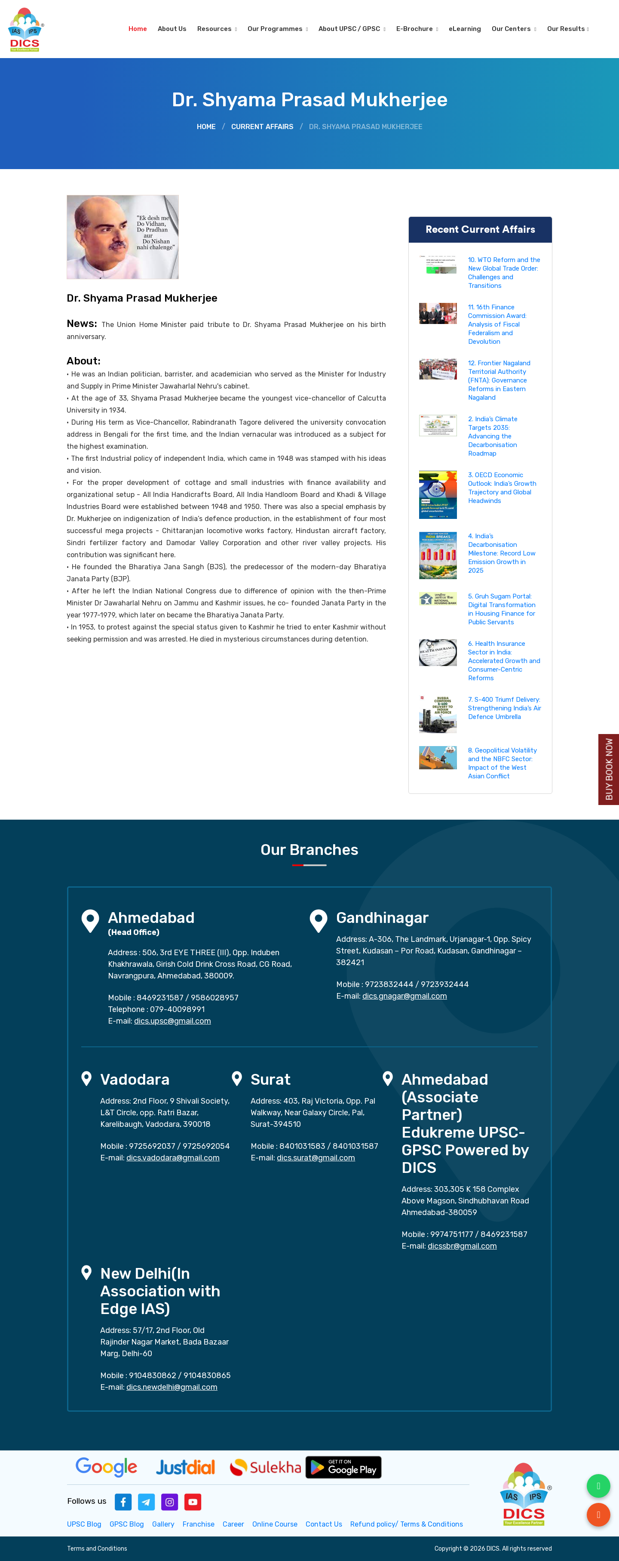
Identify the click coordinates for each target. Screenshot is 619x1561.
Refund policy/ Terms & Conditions (406, 1524)
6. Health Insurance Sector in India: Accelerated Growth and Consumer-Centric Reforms (504, 661)
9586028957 (215, 998)
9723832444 (389, 984)
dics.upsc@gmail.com (172, 1021)
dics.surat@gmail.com (316, 1158)
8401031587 (355, 1146)
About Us (172, 29)
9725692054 (206, 1146)
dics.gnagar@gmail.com (404, 996)
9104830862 (152, 1375)
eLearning (465, 29)
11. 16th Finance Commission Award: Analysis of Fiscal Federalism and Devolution (497, 324)
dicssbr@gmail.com (462, 1246)
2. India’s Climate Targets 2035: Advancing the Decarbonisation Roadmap (493, 436)
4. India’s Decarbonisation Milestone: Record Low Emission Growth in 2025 (502, 553)
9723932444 (445, 984)
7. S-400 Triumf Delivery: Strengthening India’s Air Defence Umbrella (504, 708)
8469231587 (160, 998)
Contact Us (324, 1524)
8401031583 (302, 1146)
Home (138, 29)
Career (233, 1524)
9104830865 (207, 1375)
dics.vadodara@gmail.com (173, 1158)
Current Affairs (262, 127)
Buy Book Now (609, 769)
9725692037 (152, 1146)
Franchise (199, 1524)
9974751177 (451, 1234)
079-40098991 (177, 1009)
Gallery (163, 1524)
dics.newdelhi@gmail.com (172, 1387)
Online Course (274, 1524)
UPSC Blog (84, 1524)
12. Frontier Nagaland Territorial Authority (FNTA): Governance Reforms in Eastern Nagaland (499, 380)
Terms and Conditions (97, 1548)
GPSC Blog (127, 1524)
